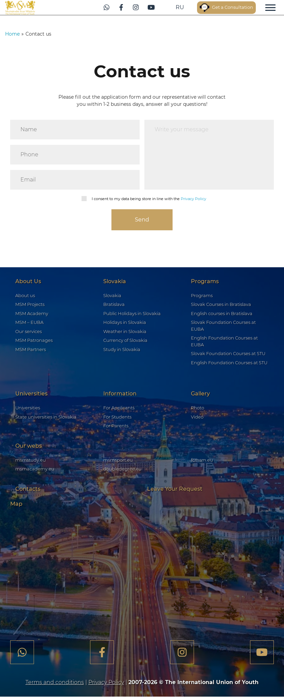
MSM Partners (30, 350)
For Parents (115, 426)
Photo (197, 408)
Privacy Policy (193, 198)
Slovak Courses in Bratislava (221, 305)
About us (25, 296)
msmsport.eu (118, 460)
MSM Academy (31, 314)
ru (162, 7)
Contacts (27, 489)
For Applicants (119, 408)
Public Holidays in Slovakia (132, 314)
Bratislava (114, 305)
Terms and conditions (54, 683)
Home (12, 34)
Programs (202, 296)
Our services (28, 332)
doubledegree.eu (122, 469)
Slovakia (112, 296)
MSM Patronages (34, 341)
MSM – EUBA (29, 323)
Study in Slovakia (121, 350)
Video (197, 417)
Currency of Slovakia (125, 341)
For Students (117, 417)
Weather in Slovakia (124, 332)
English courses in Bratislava (221, 314)
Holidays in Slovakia (124, 323)
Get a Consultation (220, 7)
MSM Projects (30, 305)
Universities (27, 408)
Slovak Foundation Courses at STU (228, 354)
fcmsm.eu (202, 460)
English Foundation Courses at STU (229, 363)
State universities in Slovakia (45, 417)
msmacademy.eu (34, 469)
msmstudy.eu (30, 460)
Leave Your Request (174, 489)
